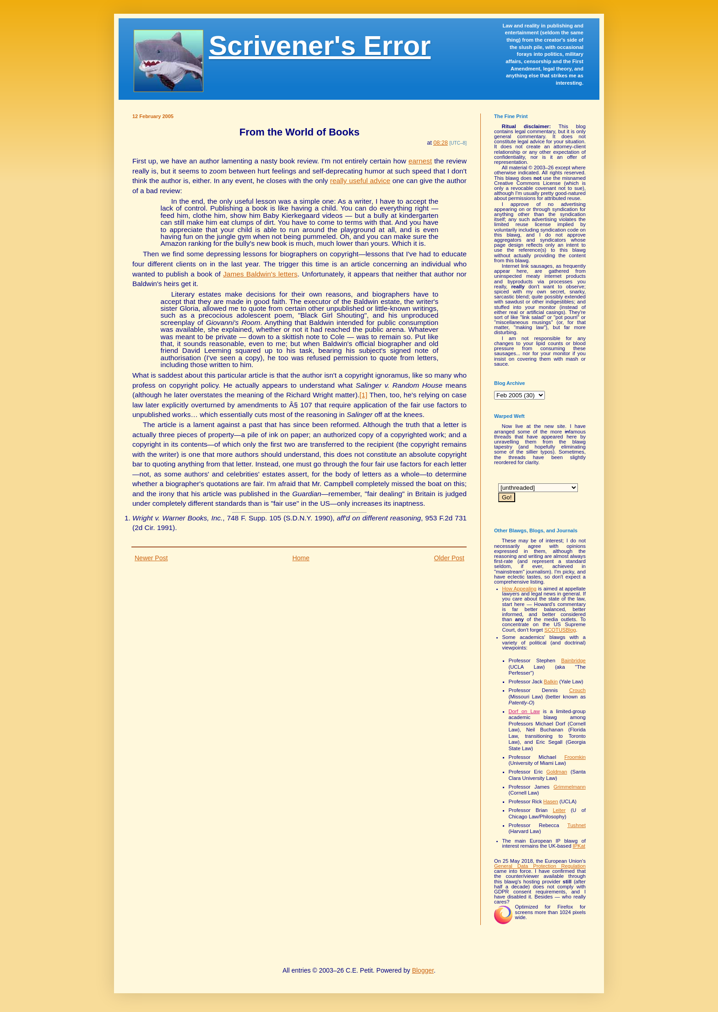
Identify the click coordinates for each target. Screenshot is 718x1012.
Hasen (550, 801)
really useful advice (360, 180)
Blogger (423, 970)
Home (300, 558)
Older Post (449, 558)
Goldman (556, 771)
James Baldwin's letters (260, 274)
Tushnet (576, 825)
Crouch (577, 690)
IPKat (579, 846)
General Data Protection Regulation (540, 866)
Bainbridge (573, 660)
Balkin (551, 681)
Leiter (559, 810)
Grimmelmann (570, 787)
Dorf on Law (524, 711)
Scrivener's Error (320, 45)
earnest (420, 161)
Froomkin (575, 757)
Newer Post (151, 558)
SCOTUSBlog (560, 630)
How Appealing (519, 588)
